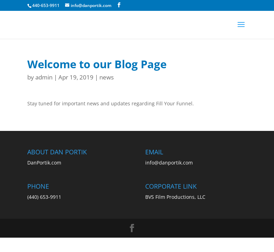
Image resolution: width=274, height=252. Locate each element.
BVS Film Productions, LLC (175, 197)
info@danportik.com (169, 162)
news (106, 77)
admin (43, 77)
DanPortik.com (44, 162)
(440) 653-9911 (44, 197)
